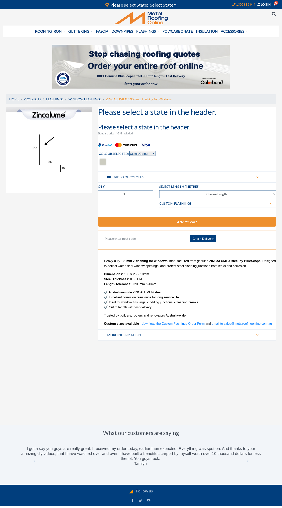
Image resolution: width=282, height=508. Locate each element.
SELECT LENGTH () (179, 186)
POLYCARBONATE (177, 31)
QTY (101, 186)
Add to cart (187, 221)
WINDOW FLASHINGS (84, 99)
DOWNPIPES (122, 31)
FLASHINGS (54, 99)
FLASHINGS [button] (146, 31)
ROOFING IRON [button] (48, 31)
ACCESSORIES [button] (232, 31)
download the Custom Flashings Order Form (173, 323)
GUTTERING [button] (79, 31)
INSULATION (207, 31)
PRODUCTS (32, 99)
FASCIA (102, 31)
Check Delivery (203, 238)
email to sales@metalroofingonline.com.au (241, 323)
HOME (14, 99)
